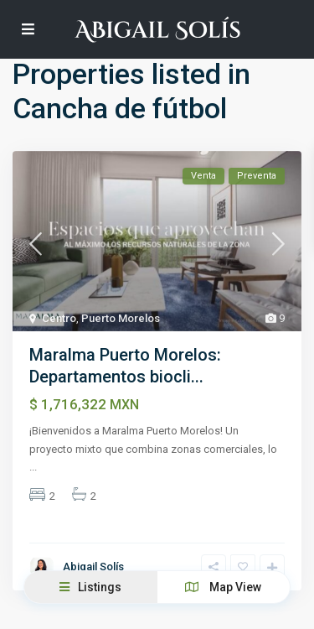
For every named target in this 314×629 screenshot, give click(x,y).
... (33, 466)
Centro (59, 318)
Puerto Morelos (120, 318)
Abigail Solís (93, 566)
